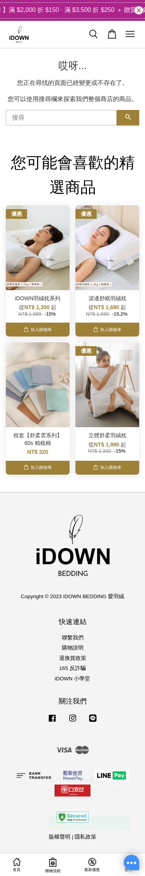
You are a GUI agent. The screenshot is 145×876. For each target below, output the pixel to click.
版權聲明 (59, 837)
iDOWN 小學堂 (72, 679)
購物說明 (73, 648)
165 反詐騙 (72, 668)
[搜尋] (61, 117)
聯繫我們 (73, 638)
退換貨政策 (72, 658)
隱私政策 (85, 837)
